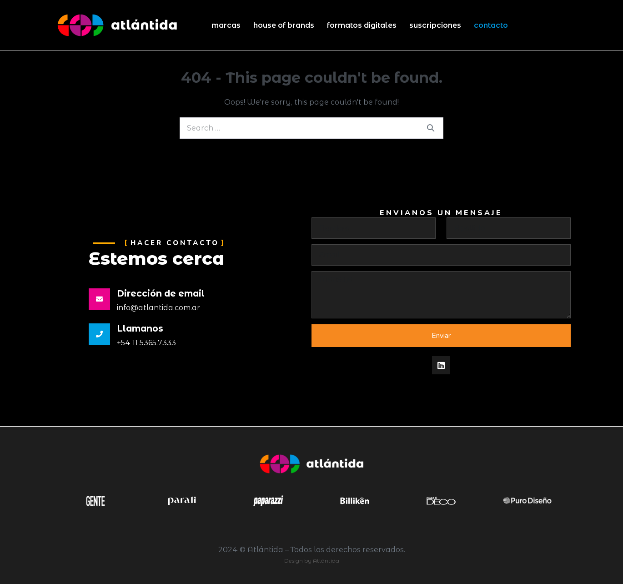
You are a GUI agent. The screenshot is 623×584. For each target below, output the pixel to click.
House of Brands (283, 25)
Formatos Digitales (362, 25)
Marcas (226, 25)
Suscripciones (435, 25)
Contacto (491, 25)
